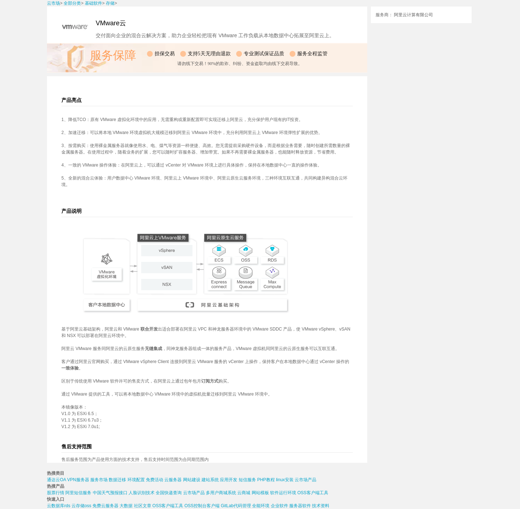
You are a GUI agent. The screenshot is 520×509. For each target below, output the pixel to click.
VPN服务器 (78, 479)
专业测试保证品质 (264, 53)
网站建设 (191, 479)
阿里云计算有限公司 (413, 14)
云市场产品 (305, 479)
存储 (110, 3)
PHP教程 (266, 479)
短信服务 (247, 479)
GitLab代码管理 (236, 505)
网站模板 (260, 492)
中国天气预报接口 (110, 492)
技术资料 (320, 505)
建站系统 (210, 479)
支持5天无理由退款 (209, 53)
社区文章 (142, 505)
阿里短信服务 (78, 492)
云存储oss (81, 505)
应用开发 (228, 479)
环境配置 (136, 479)
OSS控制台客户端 (202, 505)
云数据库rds (58, 505)
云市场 (53, 3)
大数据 (126, 505)
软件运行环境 (283, 492)
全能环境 (260, 505)
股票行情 (55, 492)
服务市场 (99, 479)
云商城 (243, 492)
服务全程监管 (312, 53)
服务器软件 (300, 505)
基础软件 (93, 3)
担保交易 (165, 53)
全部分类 (72, 3)
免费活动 (154, 479)
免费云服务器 (105, 505)
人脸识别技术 (142, 492)
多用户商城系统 (221, 492)
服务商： (384, 14)
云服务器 (173, 479)
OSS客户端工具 (312, 492)
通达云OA (56, 479)
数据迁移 (117, 479)
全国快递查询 (169, 492)
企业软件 (279, 505)
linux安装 (285, 479)
